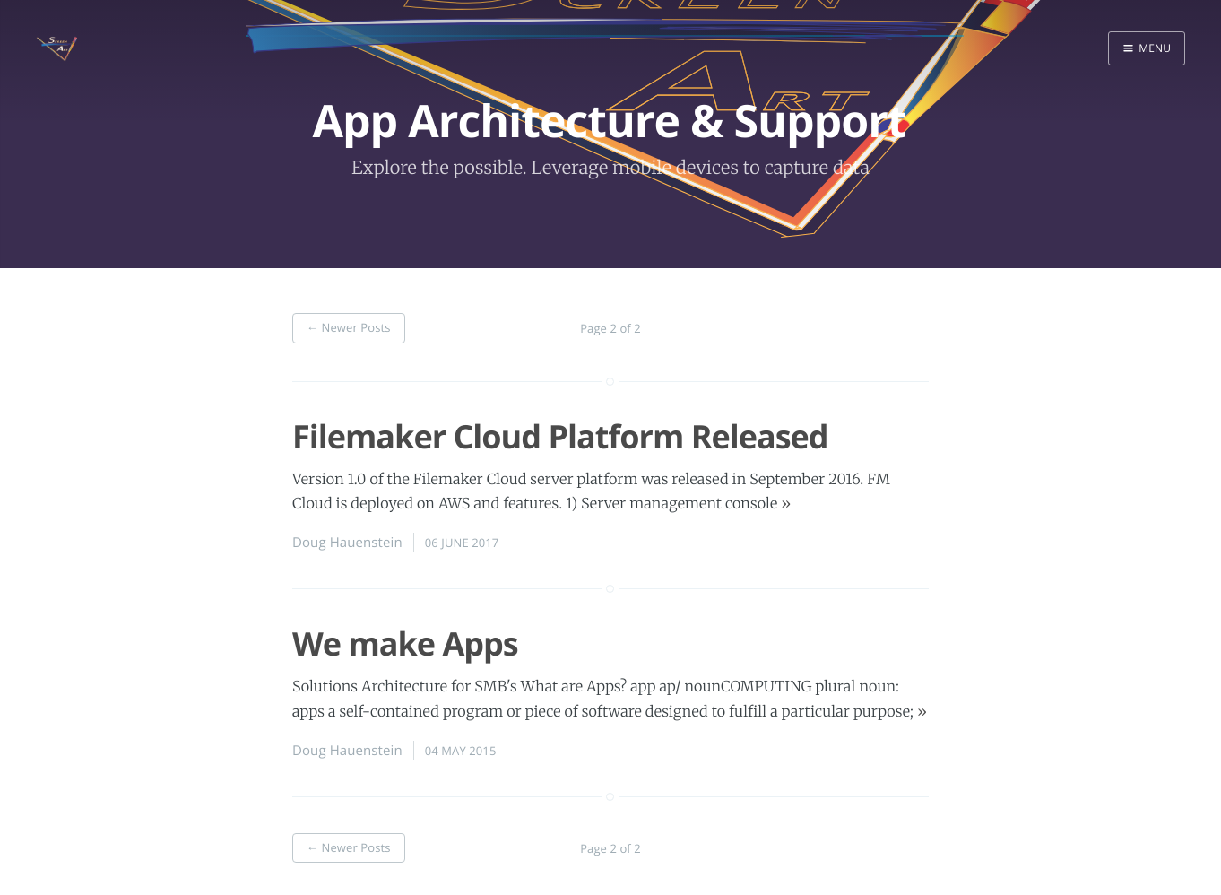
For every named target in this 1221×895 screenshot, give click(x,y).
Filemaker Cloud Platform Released (560, 436)
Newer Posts (349, 327)
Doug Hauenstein (347, 543)
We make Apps (405, 643)
